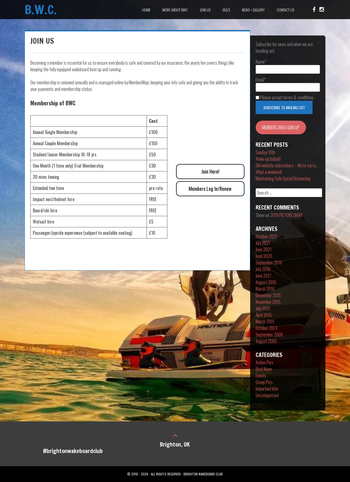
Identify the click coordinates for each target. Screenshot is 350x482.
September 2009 (269, 334)
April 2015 (264, 315)
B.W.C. (41, 9)
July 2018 (263, 269)
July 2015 (263, 308)
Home (146, 10)
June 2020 (264, 256)
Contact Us (285, 10)
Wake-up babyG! (268, 159)
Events (261, 375)
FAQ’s (226, 10)
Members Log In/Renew (210, 188)
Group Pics (264, 382)
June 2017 (263, 275)
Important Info (267, 388)
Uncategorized (267, 395)
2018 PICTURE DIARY (286, 215)
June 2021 (264, 249)
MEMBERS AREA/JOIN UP (280, 127)
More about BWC (175, 10)
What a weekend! (269, 172)
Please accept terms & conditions (285, 97)
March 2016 (265, 288)
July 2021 (263, 243)
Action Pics (264, 362)
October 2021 (266, 236)
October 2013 (266, 328)
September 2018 (269, 262)
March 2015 (265, 321)
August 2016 (266, 282)
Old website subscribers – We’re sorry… (287, 165)
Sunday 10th (265, 152)
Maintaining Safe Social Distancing (283, 178)
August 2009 (266, 341)
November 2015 (268, 302)
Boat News (264, 369)
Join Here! (210, 171)
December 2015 (268, 295)
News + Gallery (253, 10)
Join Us (205, 10)
